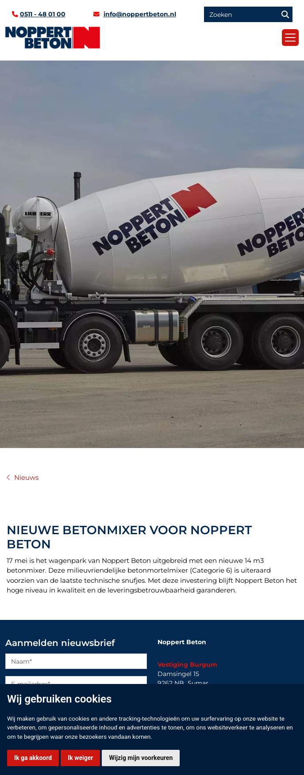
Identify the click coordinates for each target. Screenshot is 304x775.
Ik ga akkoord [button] (33, 757)
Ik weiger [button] (80, 757)
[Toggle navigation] (290, 37)
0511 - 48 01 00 (42, 14)
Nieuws (26, 478)
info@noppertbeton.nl (140, 14)
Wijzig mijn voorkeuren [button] (141, 757)
